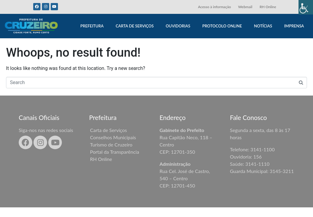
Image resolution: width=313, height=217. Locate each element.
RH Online (268, 7)
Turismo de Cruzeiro (111, 144)
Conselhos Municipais (113, 137)
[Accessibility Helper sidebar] (306, 7)
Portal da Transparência (114, 152)
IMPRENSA (294, 26)
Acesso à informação (214, 7)
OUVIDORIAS (178, 26)
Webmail (245, 7)
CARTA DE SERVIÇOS (135, 26)
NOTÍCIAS (263, 26)
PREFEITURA (92, 26)
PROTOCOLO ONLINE (222, 26)
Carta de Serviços (108, 130)
